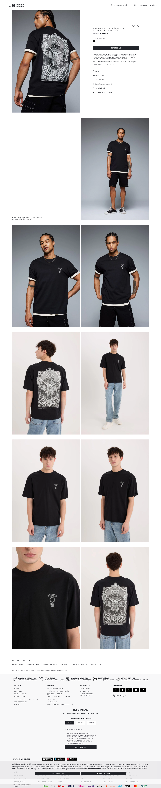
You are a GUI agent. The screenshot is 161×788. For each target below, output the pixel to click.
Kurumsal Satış (19, 696)
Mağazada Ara (98, 75)
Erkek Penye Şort (33, 664)
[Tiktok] (143, 690)
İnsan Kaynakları (20, 694)
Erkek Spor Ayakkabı (50, 664)
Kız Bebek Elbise (85, 782)
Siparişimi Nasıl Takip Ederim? (58, 691)
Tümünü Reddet (57, 773)
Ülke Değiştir (121, 696)
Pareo (60, 782)
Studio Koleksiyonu (80, 664)
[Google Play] (59, 759)
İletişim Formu (85, 691)
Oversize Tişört (17, 664)
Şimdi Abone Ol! (80, 747)
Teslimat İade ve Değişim (102, 92)
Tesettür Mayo (19, 782)
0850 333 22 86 (85, 696)
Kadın (70, 722)
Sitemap (17, 704)
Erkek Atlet (65, 664)
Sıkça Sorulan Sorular (55, 688)
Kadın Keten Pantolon (44, 782)
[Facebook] (122, 690)
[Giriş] (135, 5)
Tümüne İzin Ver (103, 773)
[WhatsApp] (116, 690)
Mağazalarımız (85, 688)
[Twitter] (129, 690)
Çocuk (91, 723)
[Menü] (5, 5)
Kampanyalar (52, 702)
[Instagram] (136, 690)
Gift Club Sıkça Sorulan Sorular (58, 696)
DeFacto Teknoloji (20, 702)
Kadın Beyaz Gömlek (131, 782)
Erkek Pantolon (96, 664)
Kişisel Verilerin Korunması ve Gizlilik (60, 704)
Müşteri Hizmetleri (86, 694)
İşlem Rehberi (51, 699)
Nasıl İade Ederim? (54, 694)
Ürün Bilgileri (98, 80)
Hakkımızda (18, 691)
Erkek (80, 723)
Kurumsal (17, 688)
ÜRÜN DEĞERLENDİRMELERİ (102, 84)
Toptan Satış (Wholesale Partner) (26, 699)
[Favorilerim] (143, 5)
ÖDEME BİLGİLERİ (99, 88)
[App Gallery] (72, 759)
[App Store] (47, 759)
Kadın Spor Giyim (108, 782)
